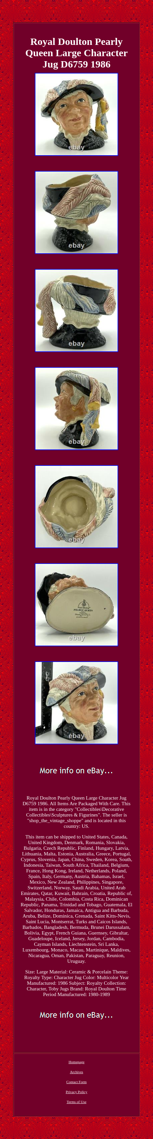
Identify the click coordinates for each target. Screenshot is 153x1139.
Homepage (76, 1062)
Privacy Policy (76, 1092)
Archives (76, 1072)
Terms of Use (76, 1102)
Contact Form (76, 1082)
